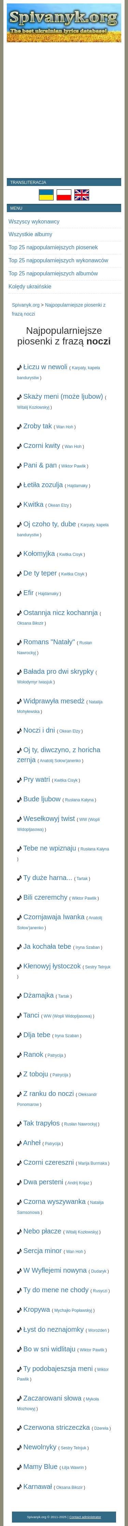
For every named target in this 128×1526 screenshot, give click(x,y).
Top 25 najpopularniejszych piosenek (53, 247)
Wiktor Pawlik (73, 466)
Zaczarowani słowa (53, 1398)
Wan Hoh (64, 427)
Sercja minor (43, 1250)
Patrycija (55, 1055)
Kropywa (37, 1309)
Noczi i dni (39, 730)
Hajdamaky (77, 485)
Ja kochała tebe (47, 946)
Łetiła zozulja (43, 484)
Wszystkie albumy (30, 234)
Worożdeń (97, 1330)
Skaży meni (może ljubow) (63, 396)
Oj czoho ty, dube (50, 524)
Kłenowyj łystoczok (52, 966)
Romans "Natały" (49, 642)
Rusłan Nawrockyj (80, 1124)
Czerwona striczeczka (57, 1427)
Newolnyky (40, 1447)
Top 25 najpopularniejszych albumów (53, 273)
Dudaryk (98, 1271)
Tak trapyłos (41, 1123)
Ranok (33, 1054)
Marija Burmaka (92, 1163)
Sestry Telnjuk (97, 967)
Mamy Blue (41, 1466)
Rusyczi (100, 1290)
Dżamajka (39, 995)
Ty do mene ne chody (55, 1290)
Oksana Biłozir (30, 623)
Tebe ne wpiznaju (49, 848)
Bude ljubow (42, 799)
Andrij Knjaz (78, 1183)
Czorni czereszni (49, 1162)
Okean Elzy (58, 505)
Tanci (31, 1015)
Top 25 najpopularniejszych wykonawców (58, 260)
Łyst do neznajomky (54, 1329)
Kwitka (34, 504)
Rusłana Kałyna (79, 800)
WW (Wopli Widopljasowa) (68, 1016)
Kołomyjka (39, 553)
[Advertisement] (64, 110)
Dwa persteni (43, 1182)
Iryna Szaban (88, 947)
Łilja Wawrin (73, 1467)
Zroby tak (38, 426)
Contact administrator (85, 1517)
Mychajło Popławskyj (73, 1310)
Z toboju (36, 1074)
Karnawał (38, 1486)
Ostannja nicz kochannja (61, 612)
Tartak (82, 878)
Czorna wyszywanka (55, 1201)
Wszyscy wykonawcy (34, 221)
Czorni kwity (42, 445)
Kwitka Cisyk (71, 554)
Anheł (31, 1142)
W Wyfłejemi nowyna (55, 1270)
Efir (29, 592)
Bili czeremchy (46, 897)
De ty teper (40, 573)
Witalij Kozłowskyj (33, 407)
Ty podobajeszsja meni (58, 1368)
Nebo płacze (42, 1231)
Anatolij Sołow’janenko (60, 760)
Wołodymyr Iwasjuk (34, 682)
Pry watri (37, 779)
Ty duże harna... (47, 877)
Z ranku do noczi (49, 1093)
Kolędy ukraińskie (30, 286)
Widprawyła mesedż (54, 701)
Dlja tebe (37, 1035)
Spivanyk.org (26, 305)
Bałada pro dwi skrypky (59, 671)
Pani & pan (40, 465)
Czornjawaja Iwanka (54, 917)
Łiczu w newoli (46, 367)
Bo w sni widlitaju (49, 1349)
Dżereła (101, 1428)
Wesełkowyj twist (49, 818)
